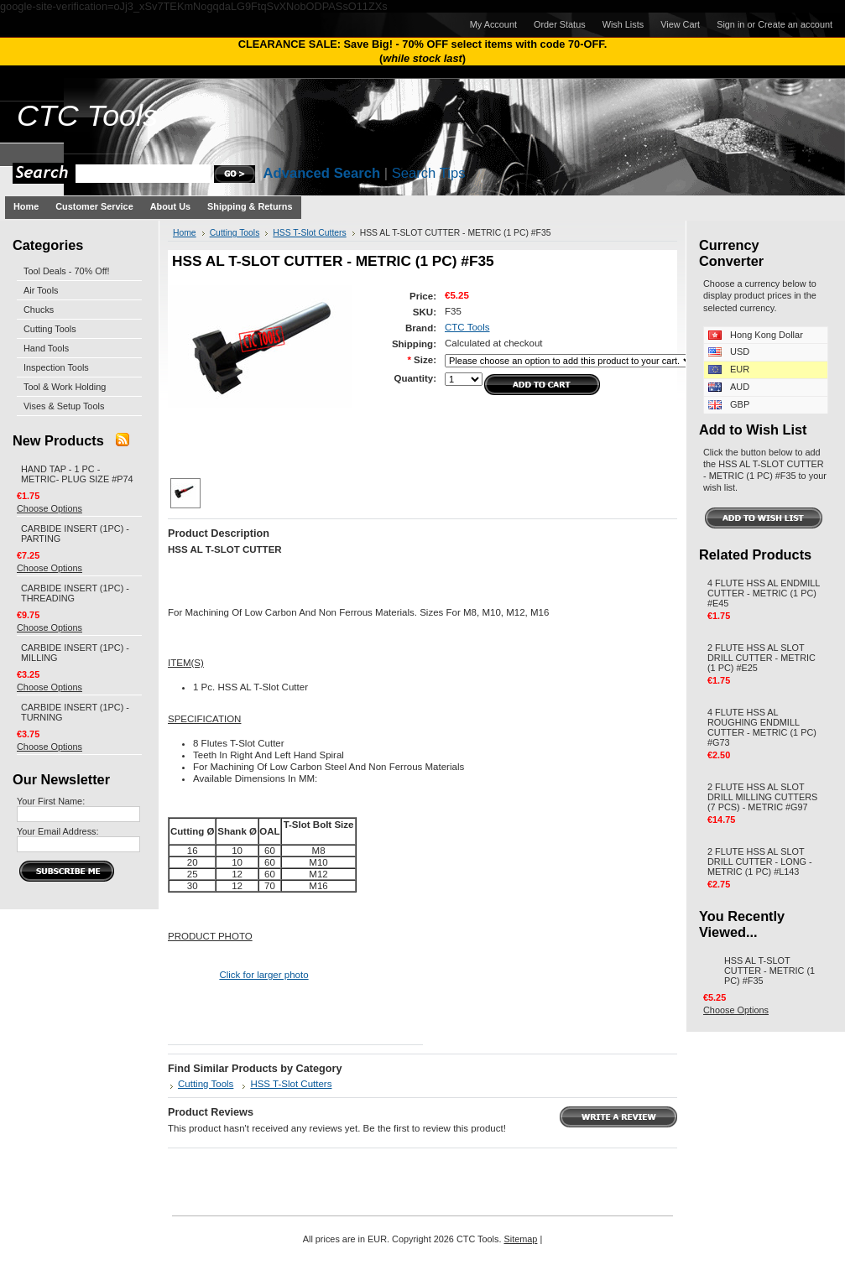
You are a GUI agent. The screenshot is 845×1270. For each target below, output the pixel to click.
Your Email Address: (58, 831)
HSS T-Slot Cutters (309, 232)
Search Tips (429, 173)
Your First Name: (51, 801)
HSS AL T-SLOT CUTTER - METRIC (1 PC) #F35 (769, 970)
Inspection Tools (56, 367)
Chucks (38, 309)
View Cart (680, 24)
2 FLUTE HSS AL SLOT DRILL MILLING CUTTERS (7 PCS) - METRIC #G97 (762, 797)
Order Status (560, 24)
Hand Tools (46, 348)
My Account (493, 24)
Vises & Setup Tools (63, 406)
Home (184, 232)
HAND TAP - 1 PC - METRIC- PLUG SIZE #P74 (77, 474)
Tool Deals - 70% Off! (66, 271)
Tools (87, 116)
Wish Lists (623, 24)
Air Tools (41, 290)
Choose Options (49, 508)
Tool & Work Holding (64, 387)
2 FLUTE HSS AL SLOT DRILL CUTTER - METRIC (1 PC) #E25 (761, 658)
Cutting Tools (49, 329)
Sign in (730, 24)
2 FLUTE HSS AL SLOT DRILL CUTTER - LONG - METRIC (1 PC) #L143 (759, 861)
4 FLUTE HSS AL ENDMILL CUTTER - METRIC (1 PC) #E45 (763, 593)
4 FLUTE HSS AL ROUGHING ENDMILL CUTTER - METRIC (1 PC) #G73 (761, 727)
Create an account (795, 24)
